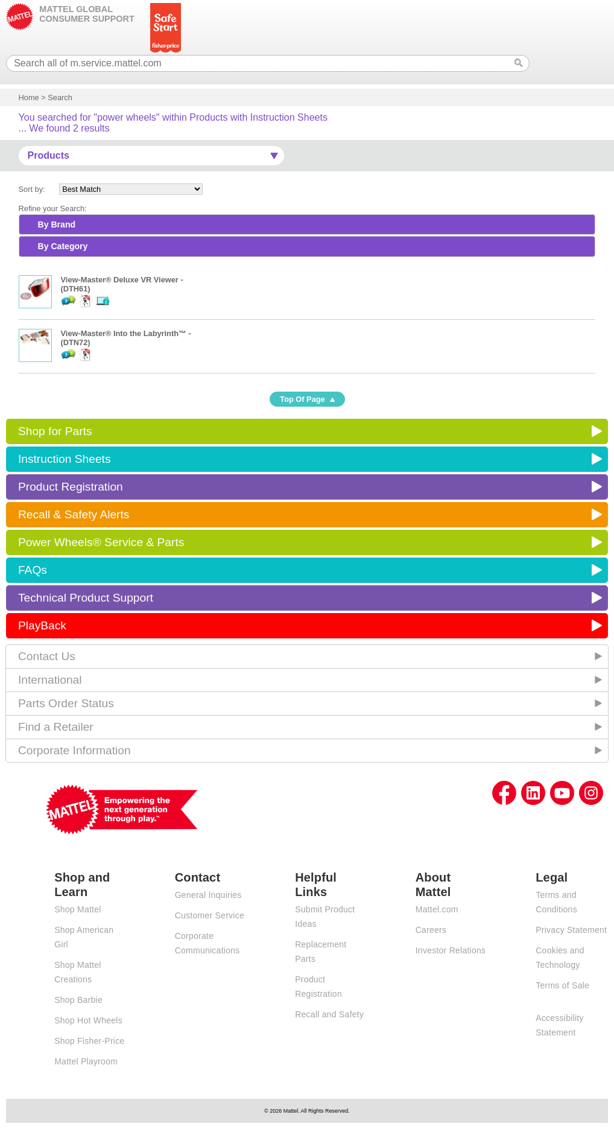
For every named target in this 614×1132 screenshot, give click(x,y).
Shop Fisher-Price (89, 1041)
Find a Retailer (55, 726)
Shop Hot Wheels (88, 1020)
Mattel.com (437, 909)
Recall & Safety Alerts (74, 514)
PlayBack (42, 625)
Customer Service (209, 915)
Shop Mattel (77, 909)
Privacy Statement (571, 930)
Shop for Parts (55, 431)
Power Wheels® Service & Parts (101, 542)
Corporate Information (74, 750)
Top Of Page (302, 399)
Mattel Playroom (86, 1061)
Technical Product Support (85, 597)
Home (29, 97)
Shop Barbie (78, 1000)
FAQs (32, 570)
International (50, 679)
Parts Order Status (66, 703)
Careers (431, 930)
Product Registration (70, 486)
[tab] (307, 224)
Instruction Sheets (64, 459)
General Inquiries (208, 895)
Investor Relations (451, 950)
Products (48, 155)
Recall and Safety (329, 1014)
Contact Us (46, 656)
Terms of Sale (562, 985)
